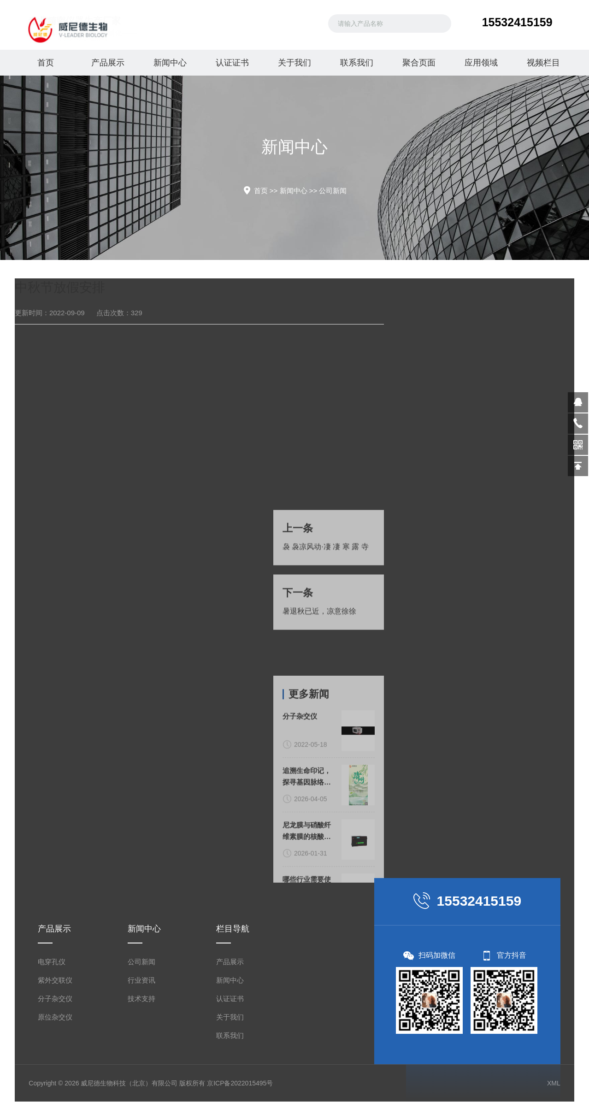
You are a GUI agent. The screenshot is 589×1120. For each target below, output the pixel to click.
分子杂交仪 (55, 998)
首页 (45, 62)
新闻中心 (170, 62)
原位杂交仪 (55, 1017)
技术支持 (141, 998)
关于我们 (294, 62)
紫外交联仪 (55, 980)
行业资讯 (141, 980)
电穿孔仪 (51, 962)
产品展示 (107, 62)
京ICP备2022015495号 (240, 1083)
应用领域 (481, 62)
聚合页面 (419, 62)
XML (553, 1083)
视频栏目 (543, 62)
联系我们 (356, 62)
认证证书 (232, 62)
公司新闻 (333, 191)
